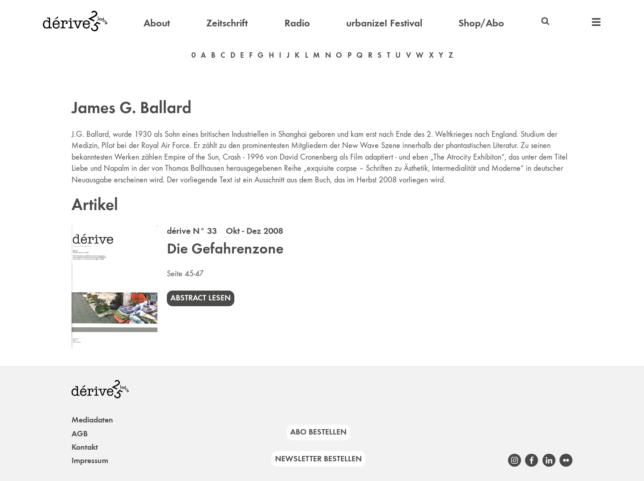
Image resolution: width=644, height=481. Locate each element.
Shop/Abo (481, 23)
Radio (297, 23)
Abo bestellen (318, 432)
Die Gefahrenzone (225, 248)
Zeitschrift (227, 23)
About (157, 23)
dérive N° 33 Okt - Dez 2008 (225, 230)
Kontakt (85, 447)
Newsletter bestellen (318, 459)
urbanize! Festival (384, 23)
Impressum (90, 460)
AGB (80, 434)
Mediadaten (92, 420)
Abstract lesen (200, 298)
